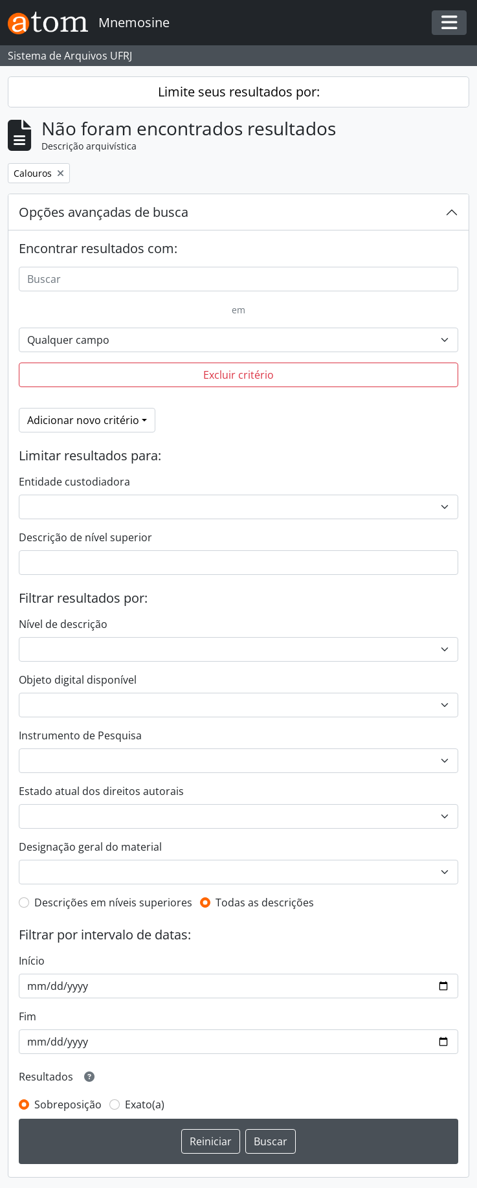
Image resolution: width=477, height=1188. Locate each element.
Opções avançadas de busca (103, 212)
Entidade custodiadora (74, 482)
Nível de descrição (63, 624)
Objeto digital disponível (78, 680)
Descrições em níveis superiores (113, 902)
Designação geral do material (90, 847)
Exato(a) (144, 1104)
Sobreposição (68, 1104)
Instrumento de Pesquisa (80, 735)
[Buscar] (238, 279)
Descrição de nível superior (85, 537)
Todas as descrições (265, 902)
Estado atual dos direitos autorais (101, 791)
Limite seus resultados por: (239, 91)
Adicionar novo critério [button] (83, 420)
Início (32, 961)
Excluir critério (238, 375)
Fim (27, 1016)
